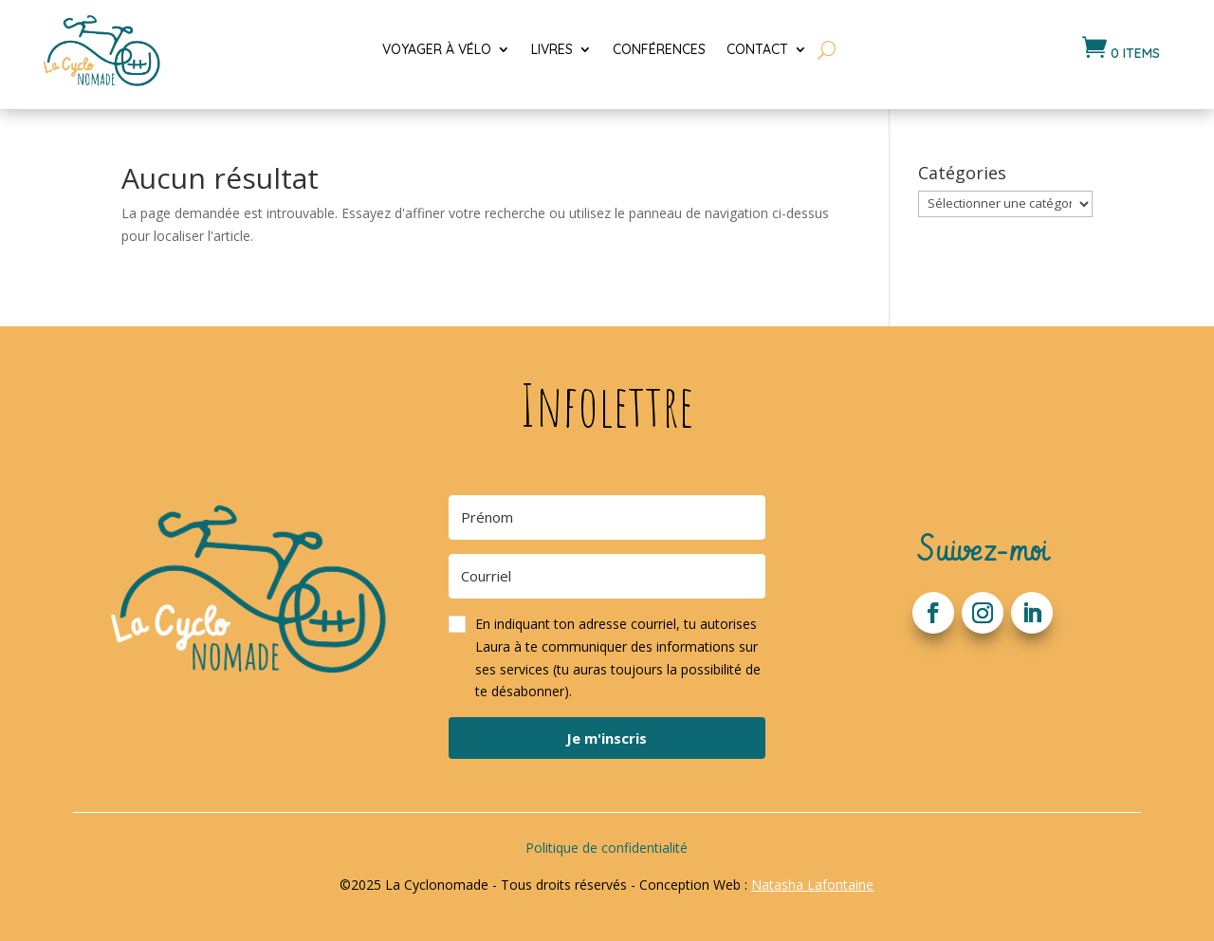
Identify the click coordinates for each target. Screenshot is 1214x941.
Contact (757, 49)
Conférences (659, 49)
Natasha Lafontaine (812, 885)
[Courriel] (607, 576)
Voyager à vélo (436, 49)
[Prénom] (607, 517)
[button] (607, 658)
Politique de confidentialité (606, 848)
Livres (552, 49)
